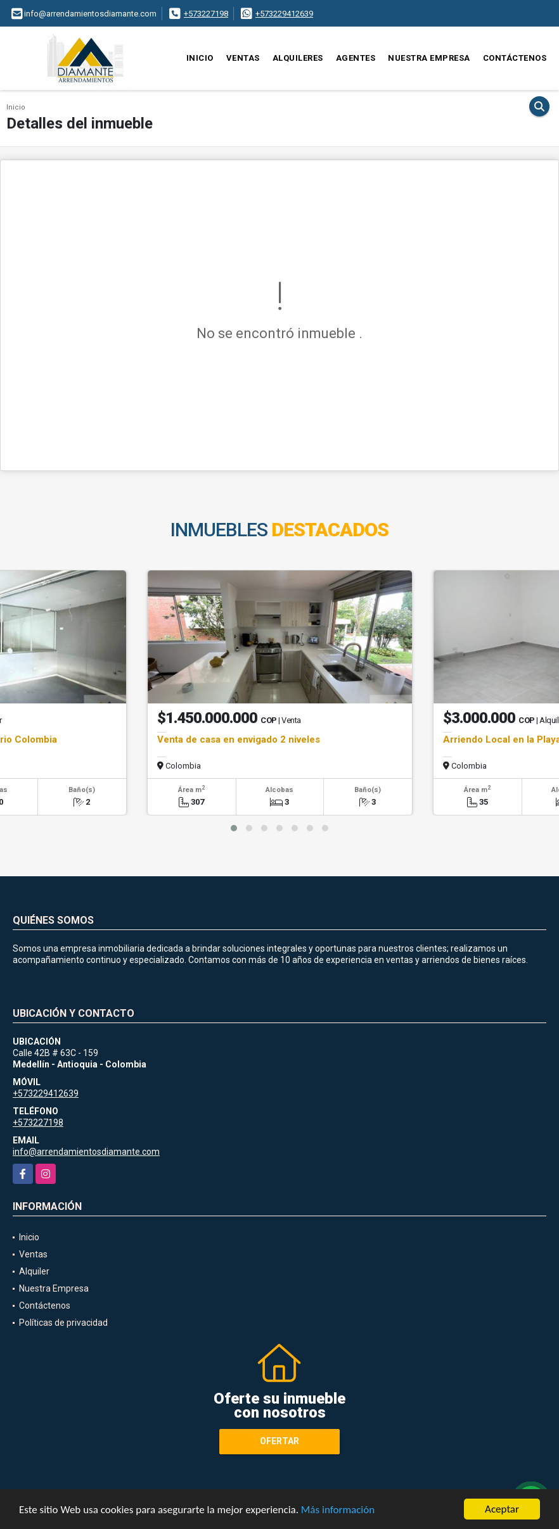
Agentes (356, 58)
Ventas (243, 58)
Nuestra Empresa (429, 58)
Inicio (200, 58)
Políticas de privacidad (63, 1323)
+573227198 (206, 13)
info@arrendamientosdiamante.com (86, 1152)
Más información (338, 1509)
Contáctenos (515, 58)
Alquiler (34, 1271)
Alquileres (298, 58)
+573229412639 (284, 13)
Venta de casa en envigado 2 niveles (238, 739)
